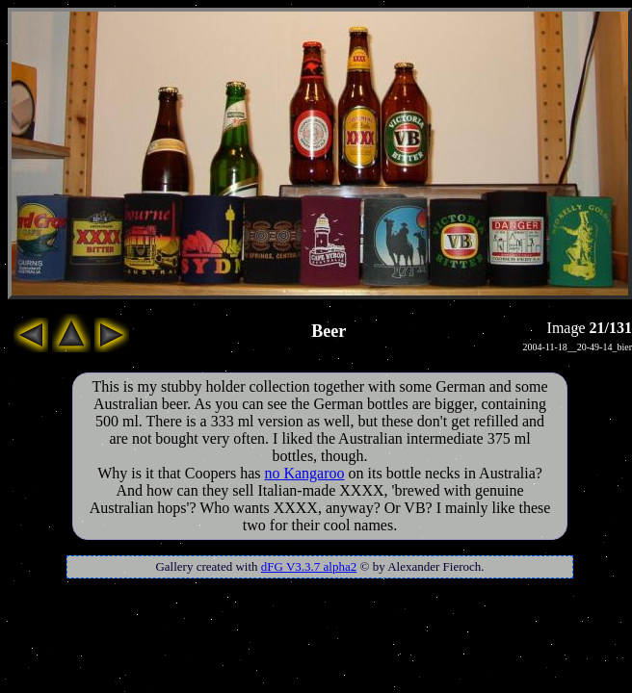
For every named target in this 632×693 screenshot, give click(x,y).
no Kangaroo (304, 473)
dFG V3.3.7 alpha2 (308, 566)
